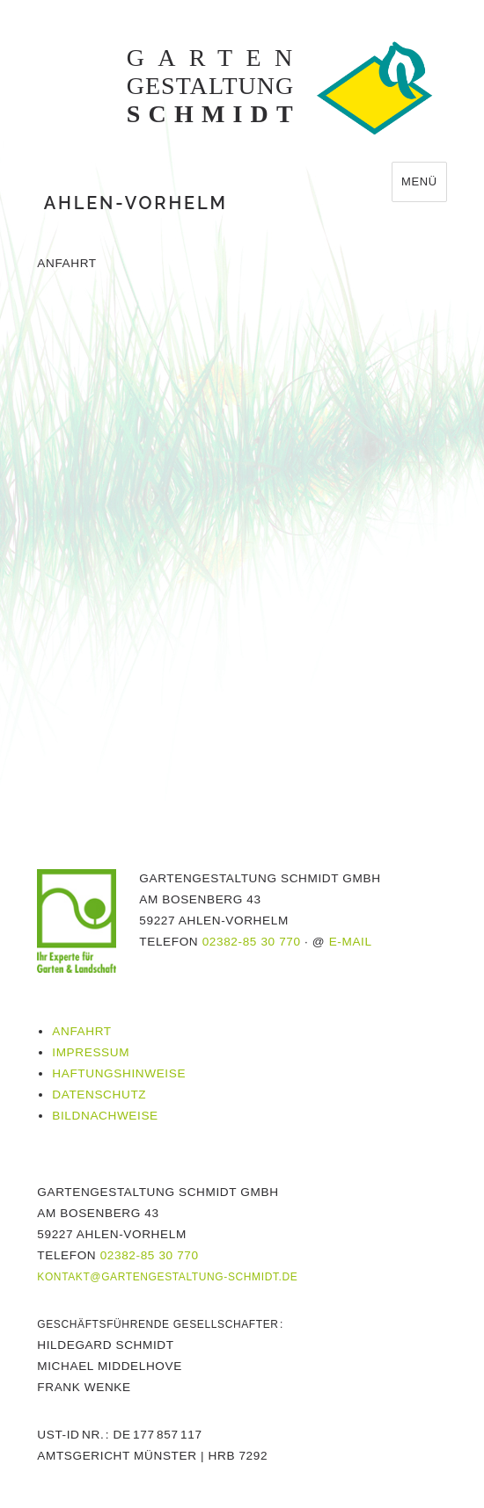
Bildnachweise (105, 1115)
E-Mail (350, 941)
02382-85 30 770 (251, 941)
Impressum (90, 1052)
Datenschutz (99, 1094)
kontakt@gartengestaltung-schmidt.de (167, 1277)
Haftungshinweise (119, 1073)
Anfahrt (81, 1031)
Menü (419, 181)
